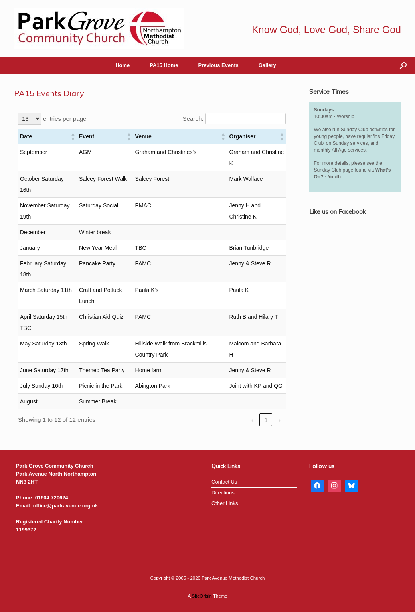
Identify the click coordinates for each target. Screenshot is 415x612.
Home (122, 65)
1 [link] (265, 420)
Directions (223, 493)
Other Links (224, 503)
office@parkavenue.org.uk (65, 506)
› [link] (280, 420)
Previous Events (218, 65)
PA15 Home (164, 65)
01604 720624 (51, 498)
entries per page (64, 118)
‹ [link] (252, 420)
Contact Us (224, 482)
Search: (193, 118)
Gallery (267, 65)
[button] (403, 65)
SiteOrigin (202, 596)
